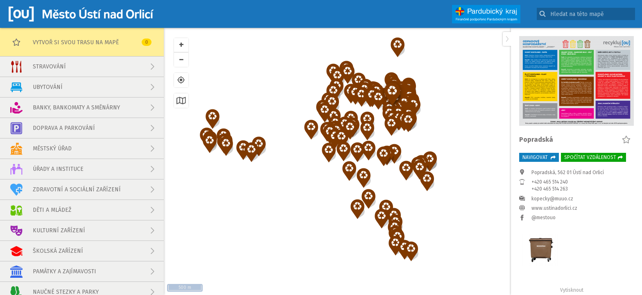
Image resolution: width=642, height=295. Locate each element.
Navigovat (539, 157)
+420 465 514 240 (549, 182)
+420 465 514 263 (549, 189)
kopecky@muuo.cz (552, 199)
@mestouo (543, 217)
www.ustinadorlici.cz (554, 208)
